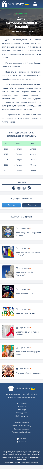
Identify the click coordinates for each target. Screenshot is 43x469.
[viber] (29, 188)
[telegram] (14, 188)
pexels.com (21, 459)
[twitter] (24, 188)
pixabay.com (34, 457)
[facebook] (19, 188)
